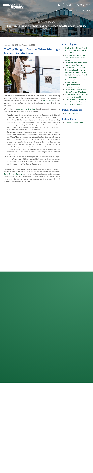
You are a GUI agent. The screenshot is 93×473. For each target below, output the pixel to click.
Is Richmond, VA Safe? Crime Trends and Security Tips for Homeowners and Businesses (75, 69)
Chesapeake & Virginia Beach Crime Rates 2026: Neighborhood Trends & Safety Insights (77, 101)
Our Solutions (60, 10)
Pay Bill (68, 5)
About (70, 10)
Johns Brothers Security (13, 174)
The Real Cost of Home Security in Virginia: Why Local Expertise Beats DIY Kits (76, 50)
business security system (26, 109)
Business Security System (74, 123)
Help (77, 10)
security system (48, 101)
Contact (88, 10)
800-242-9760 (83, 5)
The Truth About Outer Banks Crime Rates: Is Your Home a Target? (75, 57)
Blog (82, 10)
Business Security (71, 113)
